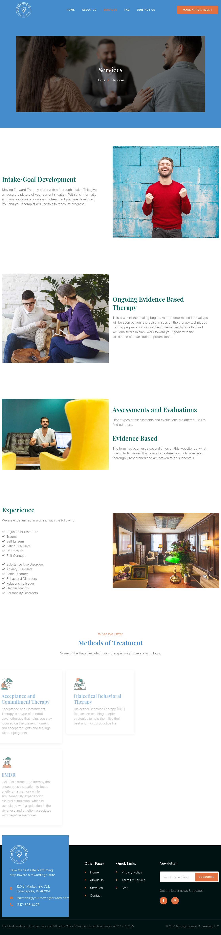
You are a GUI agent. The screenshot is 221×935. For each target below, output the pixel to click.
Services (110, 9)
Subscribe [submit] (206, 876)
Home (71, 9)
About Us (89, 9)
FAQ (127, 9)
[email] (189, 877)
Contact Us (146, 9)
